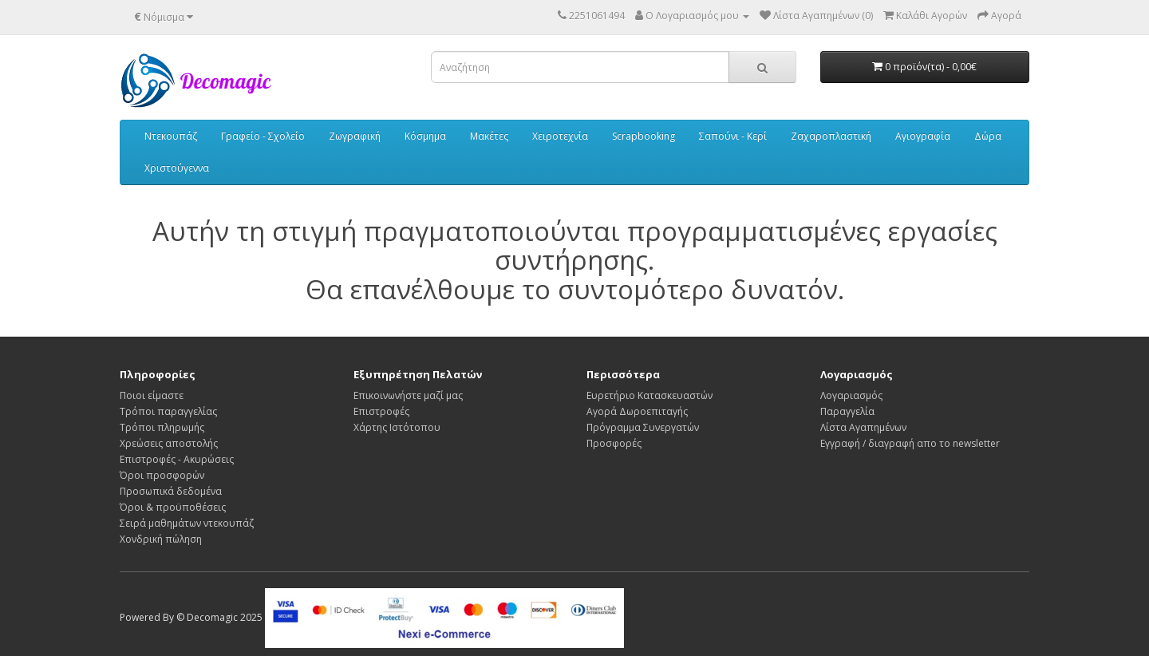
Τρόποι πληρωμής (162, 427)
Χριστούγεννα (176, 168)
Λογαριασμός (851, 395)
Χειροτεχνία (560, 136)
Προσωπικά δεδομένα (171, 491)
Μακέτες (489, 136)
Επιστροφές (381, 411)
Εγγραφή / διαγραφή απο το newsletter (910, 443)
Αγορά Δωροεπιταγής (637, 411)
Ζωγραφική (355, 136)
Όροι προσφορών (162, 475)
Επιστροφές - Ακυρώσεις (177, 459)
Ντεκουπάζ (170, 136)
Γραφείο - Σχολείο (263, 136)
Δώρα (987, 136)
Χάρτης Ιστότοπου (396, 427)
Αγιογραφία (922, 136)
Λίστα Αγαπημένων (863, 427)
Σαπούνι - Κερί (733, 136)
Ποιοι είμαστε (152, 395)
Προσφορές (614, 443)
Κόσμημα (425, 136)
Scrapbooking (643, 136)
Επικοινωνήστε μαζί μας (408, 395)
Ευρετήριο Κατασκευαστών (649, 395)
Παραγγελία (847, 411)
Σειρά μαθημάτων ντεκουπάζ (187, 523)
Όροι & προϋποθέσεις (173, 507)
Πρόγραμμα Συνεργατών (642, 427)
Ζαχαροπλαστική (831, 136)
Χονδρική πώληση (161, 539)
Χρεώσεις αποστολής (169, 443)
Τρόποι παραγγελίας (168, 411)
